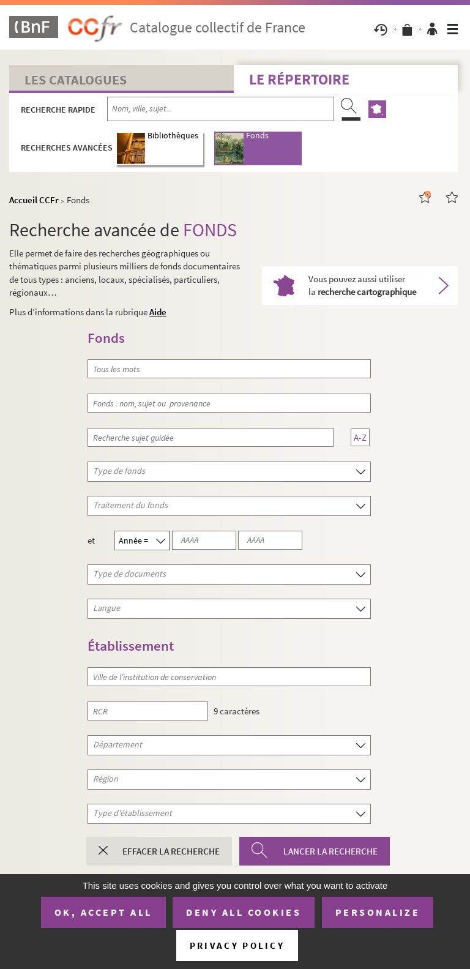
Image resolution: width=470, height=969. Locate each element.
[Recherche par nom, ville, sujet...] (220, 109)
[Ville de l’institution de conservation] (229, 676)
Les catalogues (75, 79)
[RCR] (147, 710)
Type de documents (94, 573)
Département (94, 744)
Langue (94, 607)
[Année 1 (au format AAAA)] (204, 540)
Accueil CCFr (34, 200)
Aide (157, 312)
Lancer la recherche (330, 851)
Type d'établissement (94, 812)
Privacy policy (237, 945)
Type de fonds (94, 470)
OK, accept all (103, 912)
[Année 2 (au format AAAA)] (270, 540)
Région (94, 778)
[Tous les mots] (229, 368)
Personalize (377, 912)
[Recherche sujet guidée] (210, 437)
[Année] (150, 540)
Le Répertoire (299, 79)
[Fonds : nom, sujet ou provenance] (229, 403)
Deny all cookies (243, 912)
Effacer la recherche (171, 851)
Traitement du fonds (94, 505)
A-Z (360, 437)
